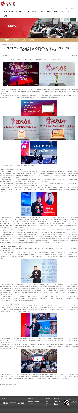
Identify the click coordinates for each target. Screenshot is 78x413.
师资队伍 (18, 11)
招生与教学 (34, 11)
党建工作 (63, 11)
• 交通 (47, 403)
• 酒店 (47, 405)
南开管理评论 (59, 8)
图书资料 (66, 8)
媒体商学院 (15, 40)
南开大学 (72, 8)
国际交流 (49, 11)
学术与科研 (26, 11)
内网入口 (52, 8)
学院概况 (4, 11)
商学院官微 (58, 401)
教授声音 (32, 40)
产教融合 (42, 11)
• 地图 (47, 401)
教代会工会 (71, 11)
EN (47, 8)
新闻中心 (11, 11)
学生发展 (56, 11)
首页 (3, 44)
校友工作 (4, 16)
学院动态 (6, 40)
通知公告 (23, 40)
